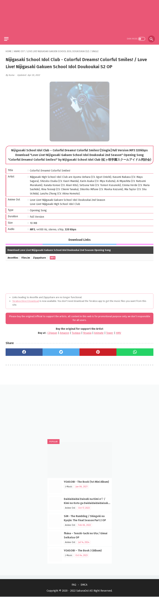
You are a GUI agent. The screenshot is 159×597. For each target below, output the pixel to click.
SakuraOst (82, 591)
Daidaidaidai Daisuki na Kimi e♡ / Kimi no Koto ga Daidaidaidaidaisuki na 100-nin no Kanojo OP (86, 503)
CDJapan (52, 331)
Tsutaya (76, 331)
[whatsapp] (134, 350)
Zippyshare (41, 256)
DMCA (84, 585)
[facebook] (24, 350)
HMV (118, 331)
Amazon (64, 331)
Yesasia (87, 331)
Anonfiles (13, 256)
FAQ (74, 585)
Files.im (26, 256)
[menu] (8, 37)
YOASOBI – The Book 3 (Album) (83, 550)
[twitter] (61, 350)
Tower (109, 331)
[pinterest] (98, 350)
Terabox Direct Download (25, 299)
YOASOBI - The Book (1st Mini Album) (86, 481)
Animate (99, 331)
